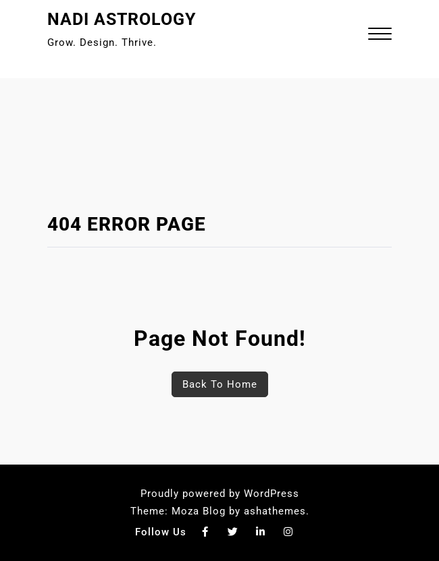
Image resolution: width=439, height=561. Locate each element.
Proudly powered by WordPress (219, 494)
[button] (380, 35)
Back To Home (219, 384)
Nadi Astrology (121, 19)
